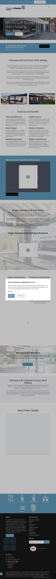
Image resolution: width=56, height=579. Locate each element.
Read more (10, 291)
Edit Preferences (21, 295)
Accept (11, 295)
